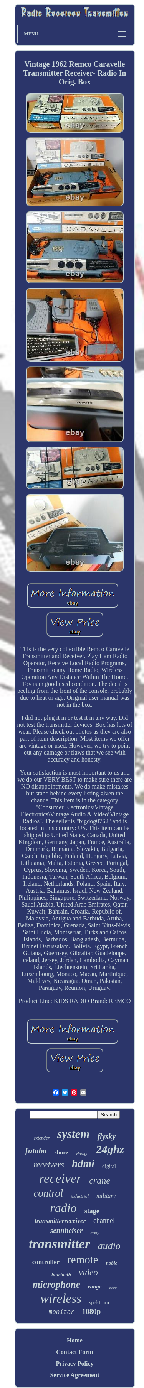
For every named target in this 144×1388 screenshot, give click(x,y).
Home (75, 1340)
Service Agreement (74, 1375)
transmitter (59, 1243)
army (94, 1232)
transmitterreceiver (60, 1220)
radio (63, 1208)
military (106, 1195)
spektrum (99, 1302)
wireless (60, 1298)
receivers (48, 1164)
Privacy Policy (74, 1363)
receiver (60, 1178)
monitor (61, 1312)
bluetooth (61, 1274)
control (48, 1193)
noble (112, 1263)
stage (91, 1211)
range (95, 1286)
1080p (91, 1311)
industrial (80, 1196)
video (88, 1272)
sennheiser (66, 1230)
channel (104, 1220)
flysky (106, 1136)
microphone (56, 1284)
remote (82, 1259)
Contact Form (74, 1352)
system (73, 1134)
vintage (82, 1153)
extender (42, 1138)
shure (61, 1152)
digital (109, 1166)
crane (99, 1180)
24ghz (110, 1149)
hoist (113, 1288)
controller (46, 1262)
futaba (36, 1150)
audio (109, 1245)
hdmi (83, 1163)
